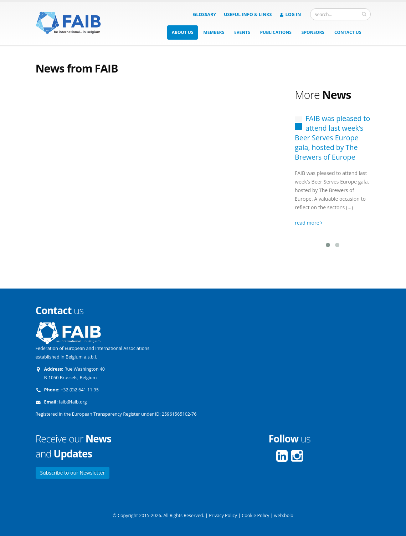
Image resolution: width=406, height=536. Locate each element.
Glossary (204, 14)
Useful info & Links (248, 14)
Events (242, 32)
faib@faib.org (73, 402)
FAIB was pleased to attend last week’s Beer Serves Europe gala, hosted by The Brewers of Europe (332, 138)
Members (213, 32)
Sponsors (313, 32)
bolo (288, 515)
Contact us (347, 32)
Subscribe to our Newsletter (72, 472)
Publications (276, 32)
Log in (290, 14)
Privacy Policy (223, 515)
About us (183, 32)
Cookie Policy (255, 515)
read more (308, 222)
